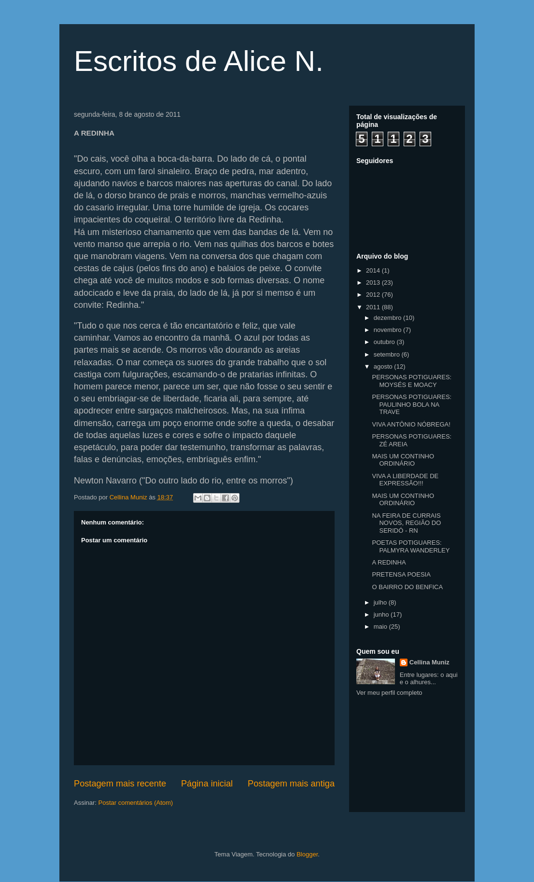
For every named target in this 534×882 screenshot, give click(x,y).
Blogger (307, 854)
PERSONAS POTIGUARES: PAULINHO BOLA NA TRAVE (411, 404)
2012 (374, 294)
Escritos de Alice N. (198, 61)
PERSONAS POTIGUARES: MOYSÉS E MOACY (411, 380)
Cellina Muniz (429, 662)
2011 (374, 307)
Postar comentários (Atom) (135, 802)
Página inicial (207, 783)
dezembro (388, 317)
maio (381, 626)
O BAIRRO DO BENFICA (407, 587)
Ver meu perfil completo (389, 692)
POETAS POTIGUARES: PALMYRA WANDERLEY (411, 546)
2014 (374, 270)
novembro (388, 329)
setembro (388, 354)
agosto (384, 366)
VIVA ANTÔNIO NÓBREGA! (411, 424)
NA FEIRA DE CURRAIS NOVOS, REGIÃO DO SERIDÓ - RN (406, 523)
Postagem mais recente (120, 783)
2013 (374, 282)
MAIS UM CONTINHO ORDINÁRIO (403, 460)
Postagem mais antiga (291, 783)
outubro (385, 341)
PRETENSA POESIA (401, 574)
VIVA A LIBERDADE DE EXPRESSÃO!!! (405, 479)
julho (381, 602)
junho (382, 614)
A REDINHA (389, 562)
